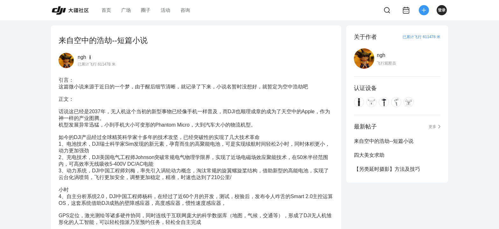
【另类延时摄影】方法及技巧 (387, 169)
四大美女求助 (369, 155)
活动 (165, 10)
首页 (106, 10)
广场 (126, 10)
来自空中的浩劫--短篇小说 (383, 141)
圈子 (146, 10)
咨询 (185, 10)
